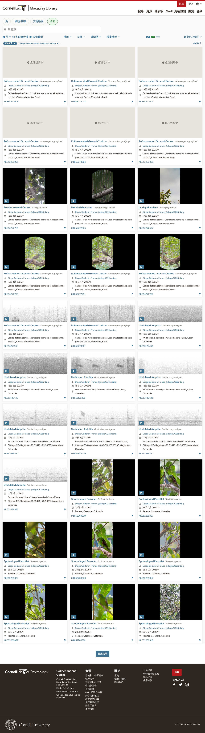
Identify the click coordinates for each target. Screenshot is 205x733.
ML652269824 (11, 578)
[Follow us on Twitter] (180, 685)
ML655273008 (11, 102)
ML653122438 (146, 346)
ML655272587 (146, 228)
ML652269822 (11, 640)
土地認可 (147, 670)
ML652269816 (78, 640)
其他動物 (38, 21)
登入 (191, 4)
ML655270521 (78, 346)
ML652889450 (11, 454)
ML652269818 (146, 640)
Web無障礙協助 (151, 674)
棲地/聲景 (20, 21)
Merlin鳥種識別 (176, 11)
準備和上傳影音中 (94, 675)
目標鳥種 (89, 689)
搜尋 (141, 11)
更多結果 (102, 654)
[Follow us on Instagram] (187, 685)
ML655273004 (78, 162)
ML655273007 (146, 102)
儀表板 (159, 11)
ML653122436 (11, 398)
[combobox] (54, 29)
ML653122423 (146, 398)
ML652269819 (146, 578)
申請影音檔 (91, 686)
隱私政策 (147, 677)
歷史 (116, 675)
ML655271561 (11, 346)
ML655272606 (78, 228)
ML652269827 (146, 516)
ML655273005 (11, 162)
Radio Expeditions (65, 688)
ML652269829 (78, 516)
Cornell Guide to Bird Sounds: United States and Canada (66, 682)
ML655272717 (11, 228)
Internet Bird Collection (67, 691)
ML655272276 (146, 294)
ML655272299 (11, 294)
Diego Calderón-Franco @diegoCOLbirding (28, 86)
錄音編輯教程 (92, 696)
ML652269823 (78, 578)
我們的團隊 (120, 679)
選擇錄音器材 (92, 702)
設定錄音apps (92, 699)
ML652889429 (78, 454)
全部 (52, 21)
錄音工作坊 (91, 706)
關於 (191, 11)
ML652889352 (146, 454)
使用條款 (147, 680)
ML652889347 (11, 509)
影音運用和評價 (93, 682)
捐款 (181, 4)
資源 (149, 11)
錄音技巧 (89, 679)
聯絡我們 (118, 682)
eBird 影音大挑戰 (93, 692)
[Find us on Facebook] (174, 685)
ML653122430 (78, 398)
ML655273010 (78, 102)
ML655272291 (78, 294)
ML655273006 (146, 162)
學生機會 (89, 709)
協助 (199, 11)
